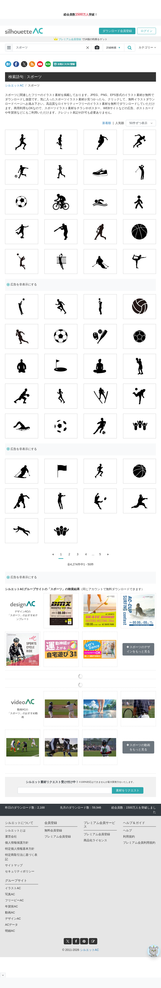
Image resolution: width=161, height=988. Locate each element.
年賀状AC (11, 906)
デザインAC (13, 918)
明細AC (10, 930)
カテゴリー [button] (147, 47)
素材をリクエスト (127, 790)
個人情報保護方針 (17, 842)
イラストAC (13, 888)
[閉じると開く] (3, 975)
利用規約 (129, 836)
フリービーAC (14, 900)
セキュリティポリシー (19, 871)
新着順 (106, 123)
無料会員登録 (53, 830)
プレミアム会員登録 (57, 836)
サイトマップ (14, 865)
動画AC (10, 912)
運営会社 (11, 836)
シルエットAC (14, 85)
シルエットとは (15, 830)
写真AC (10, 894)
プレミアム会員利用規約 (139, 842)
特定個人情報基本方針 (19, 848)
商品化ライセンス (95, 840)
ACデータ (11, 924)
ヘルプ (127, 830)
